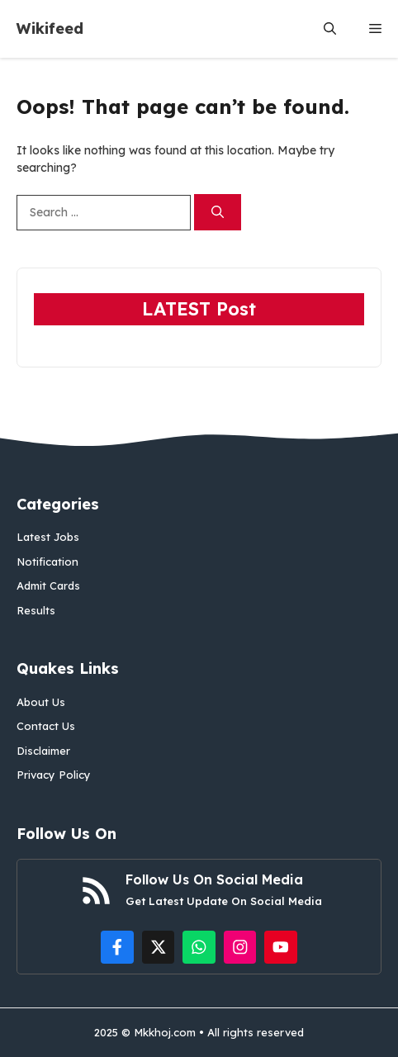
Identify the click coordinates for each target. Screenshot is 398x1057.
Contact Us (46, 725)
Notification (47, 561)
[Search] (217, 212)
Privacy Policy (54, 774)
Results (36, 610)
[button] (330, 29)
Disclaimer (43, 750)
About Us (41, 702)
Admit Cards (48, 585)
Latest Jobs (48, 536)
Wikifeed (50, 28)
